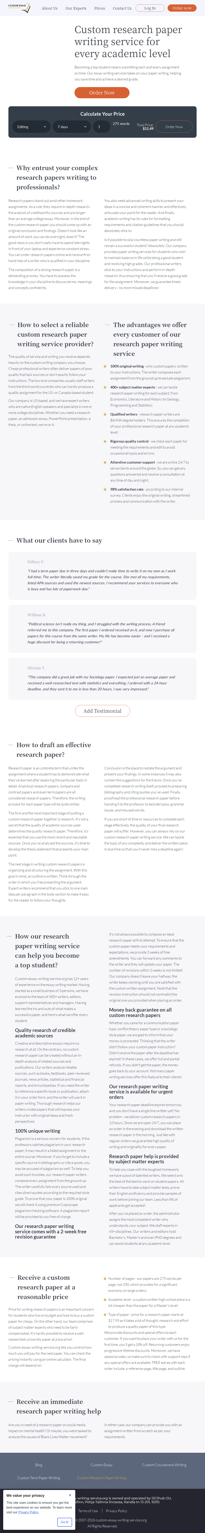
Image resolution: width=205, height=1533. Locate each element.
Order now (182, 7)
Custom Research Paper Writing (101, 1478)
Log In (150, 7)
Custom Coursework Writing (164, 1465)
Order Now (102, 92)
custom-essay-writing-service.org (121, 1520)
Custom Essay (102, 1465)
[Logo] (19, 8)
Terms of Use (88, 1511)
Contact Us (122, 8)
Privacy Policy (116, 1511)
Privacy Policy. (28, 1512)
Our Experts (75, 8)
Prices (99, 8)
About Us (49, 8)
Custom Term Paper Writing (38, 1478)
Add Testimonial (102, 710)
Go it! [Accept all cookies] (64, 1522)
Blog (38, 1465)
